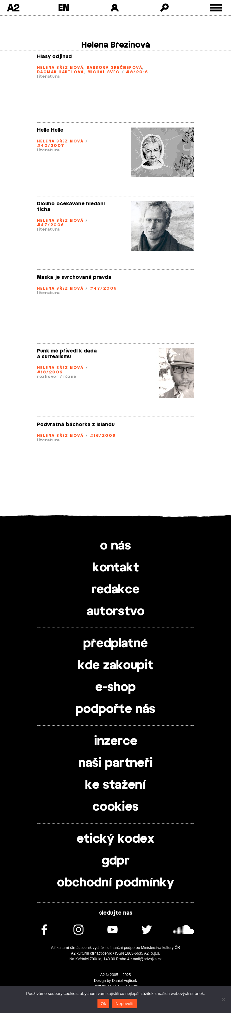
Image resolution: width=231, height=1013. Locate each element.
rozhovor (48, 376)
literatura (48, 76)
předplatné (115, 643)
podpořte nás (115, 709)
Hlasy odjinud (54, 57)
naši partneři (115, 763)
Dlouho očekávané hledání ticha (71, 207)
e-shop (115, 687)
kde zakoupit (115, 665)
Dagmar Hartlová (60, 72)
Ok (103, 1003)
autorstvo (116, 611)
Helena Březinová (60, 67)
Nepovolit (124, 1003)
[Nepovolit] (223, 999)
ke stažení (115, 785)
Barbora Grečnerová (114, 67)
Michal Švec (103, 72)
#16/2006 (103, 435)
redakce (115, 589)
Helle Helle (50, 130)
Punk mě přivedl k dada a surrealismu (67, 354)
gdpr (115, 861)
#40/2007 (51, 145)
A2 (13, 8)
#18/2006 (50, 372)
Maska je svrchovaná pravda (74, 277)
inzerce (115, 741)
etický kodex (115, 839)
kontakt (115, 568)
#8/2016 (137, 72)
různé (69, 376)
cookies (115, 807)
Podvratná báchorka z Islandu (76, 425)
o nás (115, 546)
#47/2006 (50, 225)
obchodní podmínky (115, 883)
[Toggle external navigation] (216, 8)
